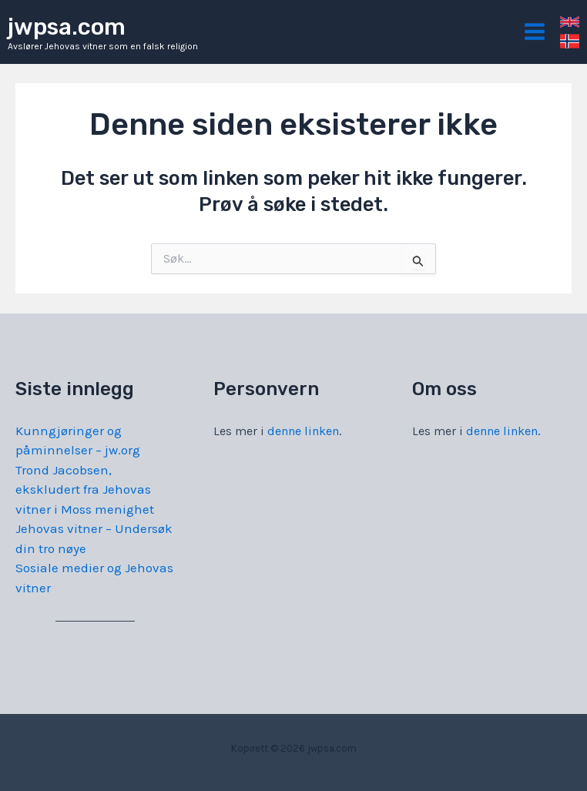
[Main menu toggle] (535, 32)
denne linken (303, 431)
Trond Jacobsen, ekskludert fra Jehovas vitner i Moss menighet (84, 489)
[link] (569, 22)
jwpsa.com (67, 27)
